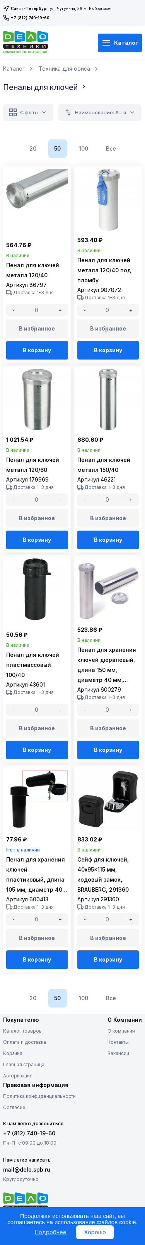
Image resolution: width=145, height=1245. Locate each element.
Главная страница (23, 1064)
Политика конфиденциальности (39, 1096)
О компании (121, 1031)
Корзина (12, 1053)
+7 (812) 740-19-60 (26, 18)
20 (32, 148)
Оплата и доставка (24, 1042)
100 (83, 148)
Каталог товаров (22, 1031)
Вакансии (118, 1053)
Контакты (118, 1042)
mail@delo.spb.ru (26, 1169)
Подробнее (50, 1232)
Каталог (120, 42)
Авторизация (17, 1076)
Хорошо (95, 1232)
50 (57, 148)
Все (111, 148)
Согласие (14, 1107)
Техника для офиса (64, 69)
